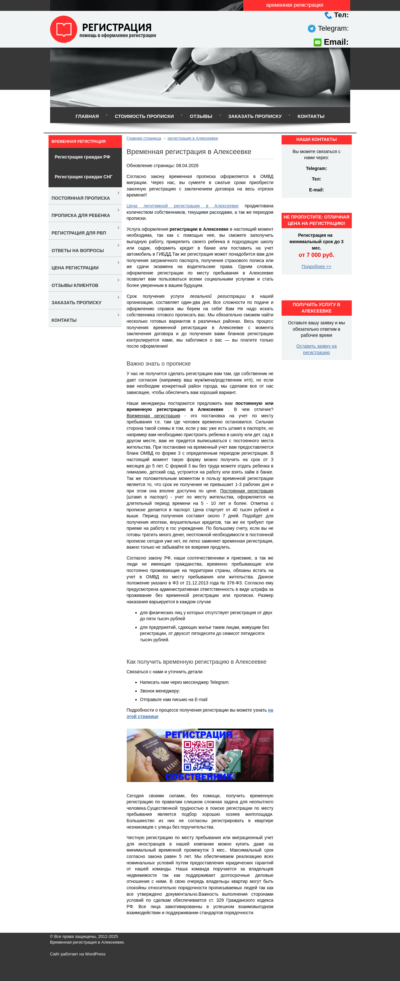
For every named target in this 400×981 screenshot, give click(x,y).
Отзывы (201, 116)
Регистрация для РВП (79, 233)
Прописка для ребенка (81, 215)
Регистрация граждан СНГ (84, 176)
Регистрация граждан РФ (82, 156)
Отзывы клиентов (75, 285)
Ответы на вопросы (78, 250)
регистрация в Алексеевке (193, 138)
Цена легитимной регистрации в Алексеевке (183, 205)
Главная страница (144, 138)
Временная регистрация (79, 141)
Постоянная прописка (81, 198)
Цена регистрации (75, 267)
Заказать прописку (255, 116)
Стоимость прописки (144, 116)
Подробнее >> (316, 266)
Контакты (311, 116)
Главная (87, 116)
